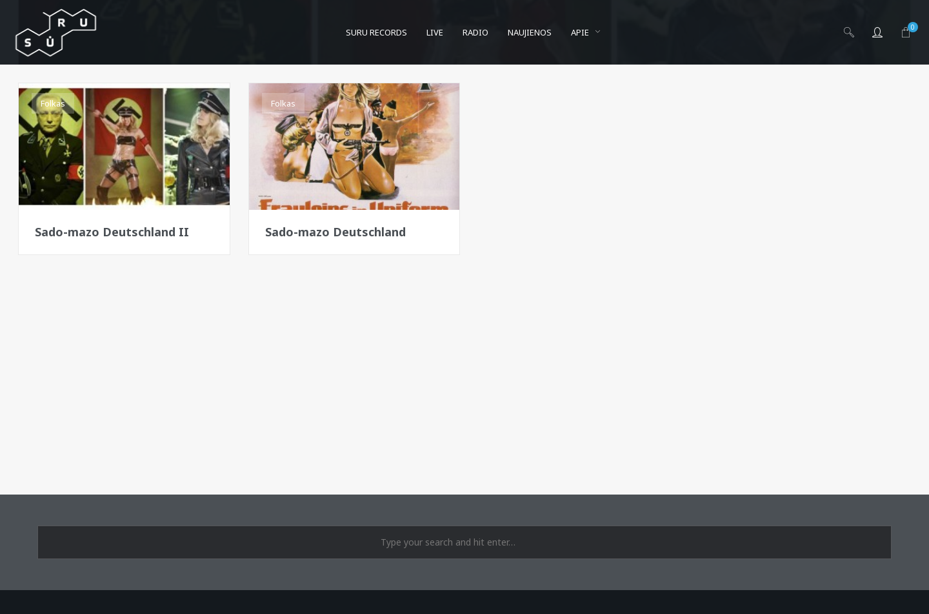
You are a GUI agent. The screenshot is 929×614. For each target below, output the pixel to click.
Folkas (53, 103)
